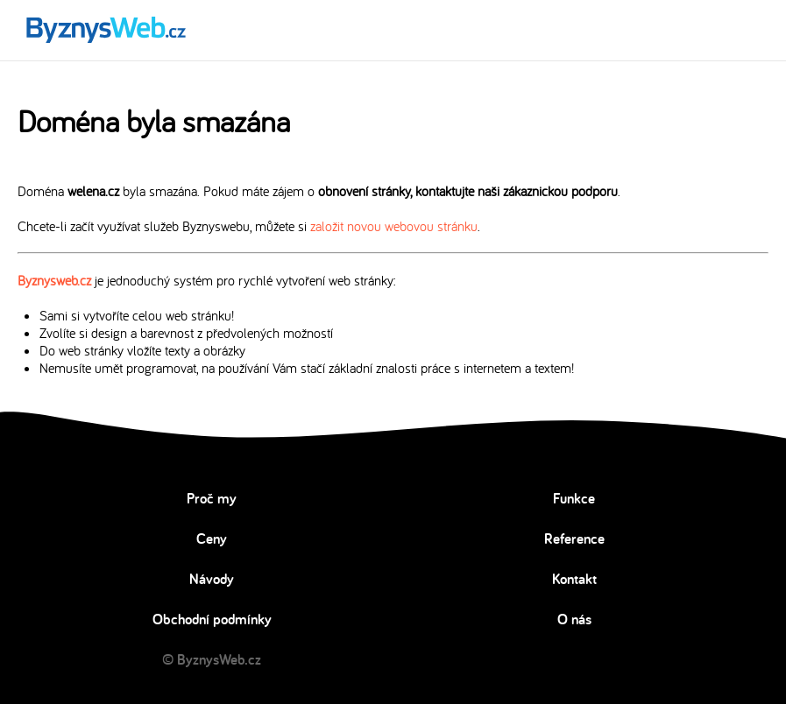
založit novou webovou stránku (394, 226)
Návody (211, 578)
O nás (574, 619)
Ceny (211, 538)
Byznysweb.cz (54, 280)
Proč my (212, 498)
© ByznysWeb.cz (211, 659)
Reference (574, 538)
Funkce (574, 498)
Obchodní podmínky (212, 619)
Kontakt (574, 578)
